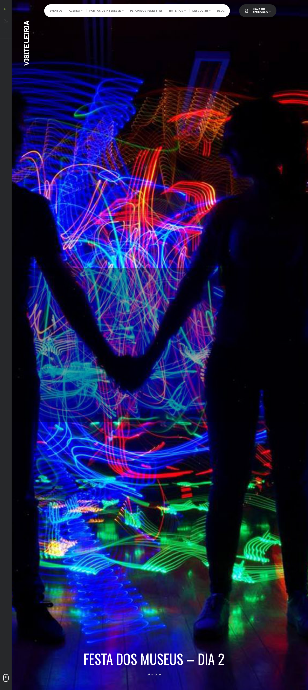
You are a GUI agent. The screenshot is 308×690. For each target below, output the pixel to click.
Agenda (76, 10)
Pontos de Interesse (106, 10)
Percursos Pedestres (146, 10)
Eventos (56, 10)
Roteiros (177, 10)
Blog (221, 10)
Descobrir (201, 10)
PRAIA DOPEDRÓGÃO (262, 11)
